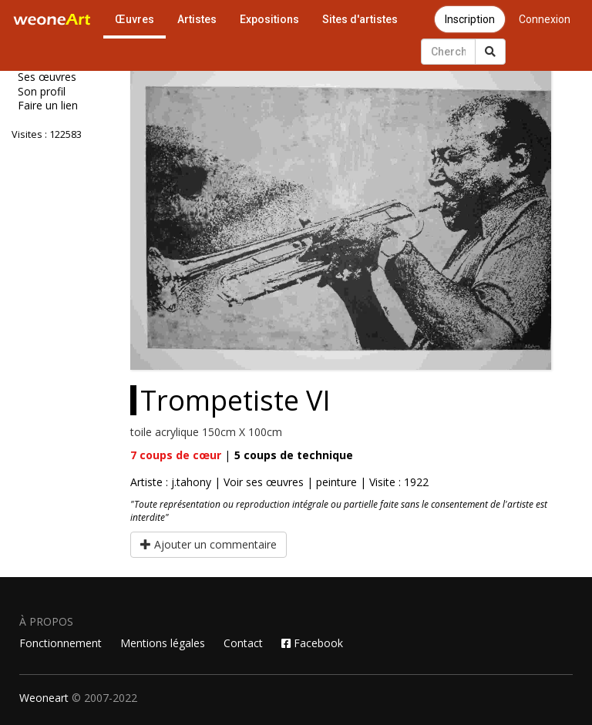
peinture (336, 482)
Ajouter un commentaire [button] (208, 544)
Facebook (312, 643)
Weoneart (44, 697)
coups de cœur (175, 455)
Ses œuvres (47, 77)
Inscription (470, 19)
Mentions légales (162, 643)
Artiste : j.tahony (170, 482)
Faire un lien (48, 105)
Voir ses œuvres (264, 482)
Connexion (544, 19)
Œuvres (134, 19)
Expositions (269, 19)
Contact (243, 643)
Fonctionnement (60, 643)
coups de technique (293, 455)
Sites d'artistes (360, 19)
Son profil (42, 92)
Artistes (197, 19)
